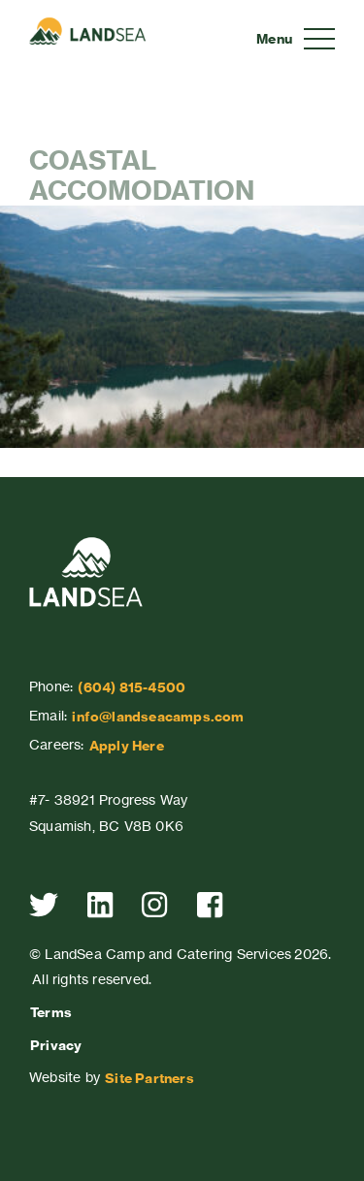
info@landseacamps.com (158, 716)
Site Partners (149, 1078)
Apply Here (126, 745)
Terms (51, 1012)
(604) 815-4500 (131, 687)
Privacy (56, 1045)
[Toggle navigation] (295, 39)
